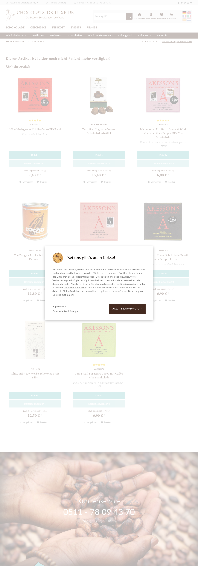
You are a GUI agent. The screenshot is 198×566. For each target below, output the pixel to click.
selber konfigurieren (120, 283)
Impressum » (59, 306)
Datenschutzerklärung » (65, 311)
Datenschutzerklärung (75, 287)
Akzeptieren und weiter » (127, 308)
